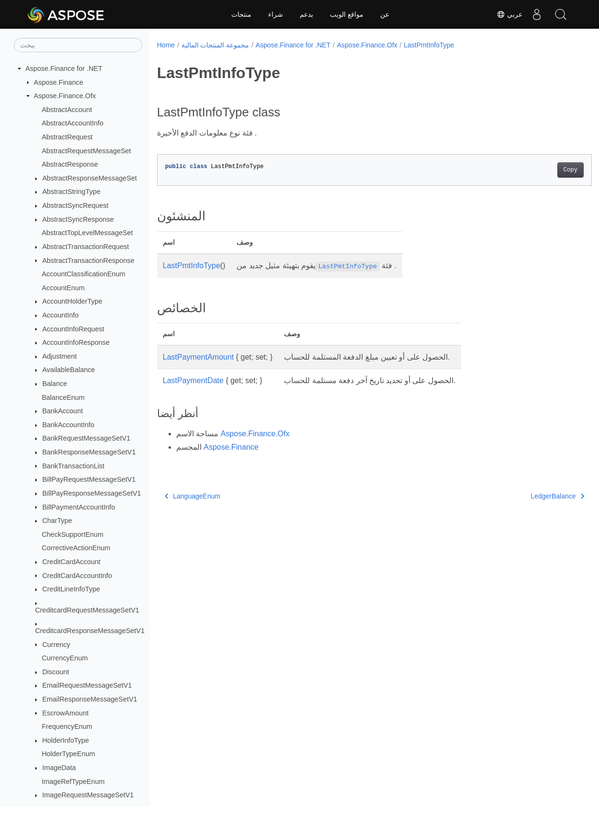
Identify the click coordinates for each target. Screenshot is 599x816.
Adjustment (59, 356)
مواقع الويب (346, 14)
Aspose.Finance (58, 82)
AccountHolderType (72, 301)
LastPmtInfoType (429, 45)
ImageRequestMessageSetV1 (88, 795)
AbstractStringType (71, 191)
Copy (540, 170)
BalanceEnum (63, 397)
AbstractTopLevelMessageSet (87, 233)
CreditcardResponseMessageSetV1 (90, 631)
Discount (55, 672)
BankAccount (62, 411)
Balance (54, 383)
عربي (509, 14)
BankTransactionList (73, 466)
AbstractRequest (67, 137)
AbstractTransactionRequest (85, 246)
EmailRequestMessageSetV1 (87, 685)
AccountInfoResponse (76, 342)
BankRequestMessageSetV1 (86, 438)
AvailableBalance (68, 370)
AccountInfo (60, 315)
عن (384, 14)
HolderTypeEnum (68, 754)
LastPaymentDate (193, 380)
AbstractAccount (67, 109)
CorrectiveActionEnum (76, 548)
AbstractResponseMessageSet (89, 178)
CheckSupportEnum (72, 534)
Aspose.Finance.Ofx (65, 96)
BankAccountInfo (68, 425)
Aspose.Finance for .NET (63, 68)
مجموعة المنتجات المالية (215, 45)
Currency (56, 644)
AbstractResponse (70, 164)
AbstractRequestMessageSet (86, 151)
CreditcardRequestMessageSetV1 (87, 610)
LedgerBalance (527, 496)
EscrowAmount (65, 713)
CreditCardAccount (71, 562)
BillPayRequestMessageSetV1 (89, 479)
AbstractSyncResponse (78, 219)
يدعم (306, 14)
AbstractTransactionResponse (88, 260)
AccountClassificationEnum (83, 274)
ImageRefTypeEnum (73, 781)
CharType (57, 520)
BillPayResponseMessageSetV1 (91, 493)
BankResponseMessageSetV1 (89, 452)
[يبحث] (78, 45)
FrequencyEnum (67, 726)
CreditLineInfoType (71, 589)
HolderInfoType (65, 740)
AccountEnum (63, 288)
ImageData (59, 767)
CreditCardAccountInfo (77, 575)
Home (166, 45)
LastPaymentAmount (198, 357)
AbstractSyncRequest (75, 205)
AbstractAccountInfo (72, 123)
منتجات (241, 14)
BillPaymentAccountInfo (78, 507)
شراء (275, 14)
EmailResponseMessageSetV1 (89, 699)
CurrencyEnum (65, 658)
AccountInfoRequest (73, 329)
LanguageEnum (192, 496)
